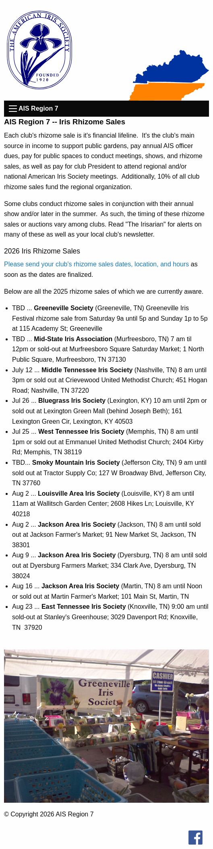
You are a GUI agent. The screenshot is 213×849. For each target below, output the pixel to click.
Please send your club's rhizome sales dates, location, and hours (96, 264)
